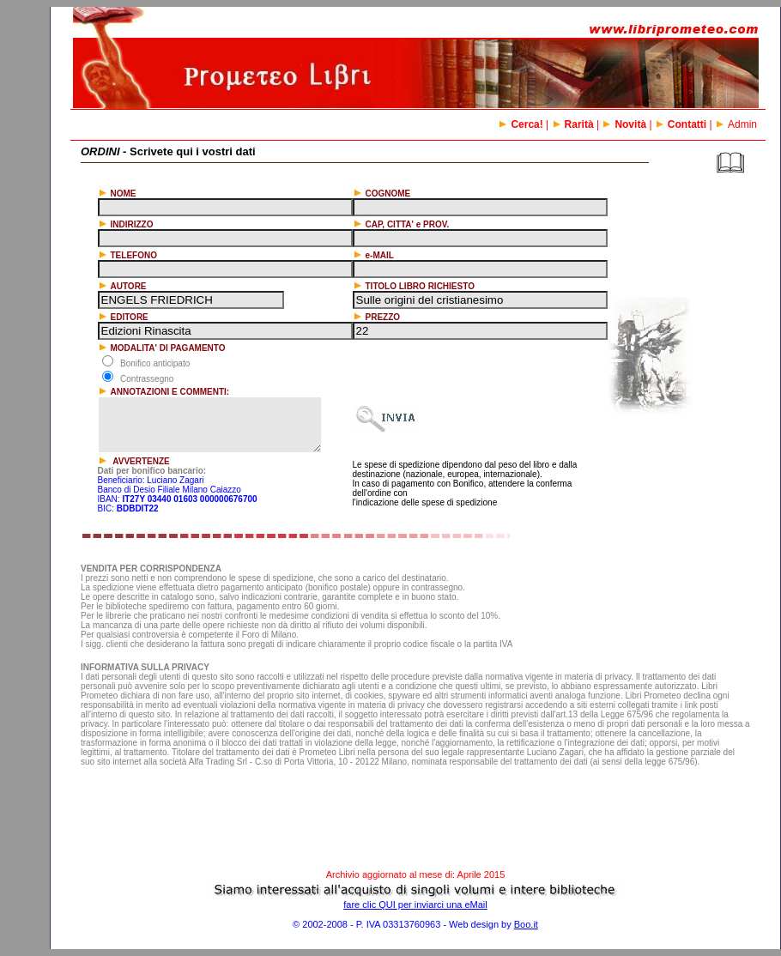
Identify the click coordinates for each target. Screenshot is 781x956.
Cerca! (520, 124)
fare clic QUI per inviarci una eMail (415, 904)
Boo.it (526, 924)
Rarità (573, 124)
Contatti (680, 124)
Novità (624, 124)
